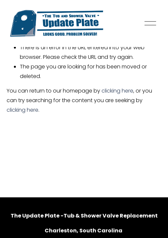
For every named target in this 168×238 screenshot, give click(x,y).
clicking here (117, 91)
